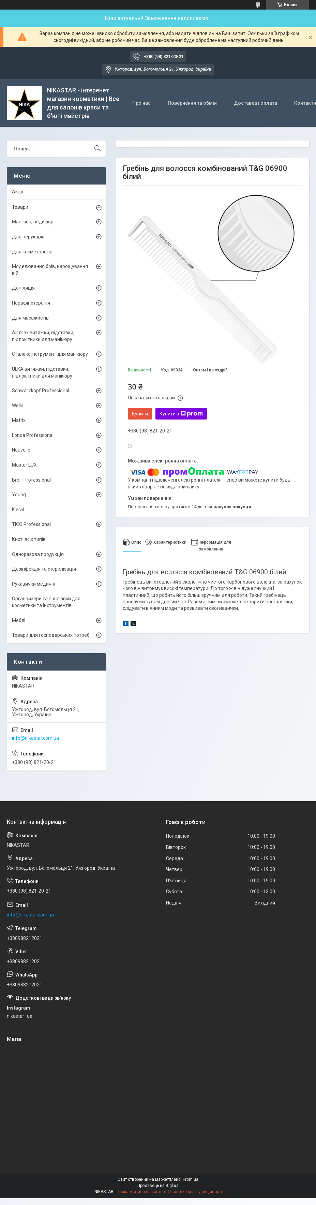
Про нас (141, 103)
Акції (17, 191)
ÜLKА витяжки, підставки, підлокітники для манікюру (42, 372)
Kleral (18, 509)
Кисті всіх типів (29, 539)
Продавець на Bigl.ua (158, 1185)
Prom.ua (190, 1179)
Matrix (19, 420)
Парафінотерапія (31, 303)
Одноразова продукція (38, 554)
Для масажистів (30, 318)
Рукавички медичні (33, 584)
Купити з (181, 414)
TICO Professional (31, 524)
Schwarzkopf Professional (40, 390)
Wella (18, 405)
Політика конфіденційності (196, 1191)
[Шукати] (97, 149)
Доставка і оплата (255, 103)
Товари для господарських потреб (51, 635)
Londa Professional (33, 435)
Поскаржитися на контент (142, 1191)
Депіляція (23, 288)
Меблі (18, 620)
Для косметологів (32, 251)
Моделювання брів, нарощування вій (50, 270)
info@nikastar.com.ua (35, 738)
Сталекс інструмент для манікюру (50, 354)
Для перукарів (28, 236)
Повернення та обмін (192, 103)
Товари (20, 207)
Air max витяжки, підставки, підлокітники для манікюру (43, 336)
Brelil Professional (31, 480)
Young (19, 494)
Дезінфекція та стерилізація (44, 569)
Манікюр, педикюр (33, 221)
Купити (140, 413)
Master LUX (24, 465)
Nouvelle (21, 450)
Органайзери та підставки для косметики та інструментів (46, 602)
